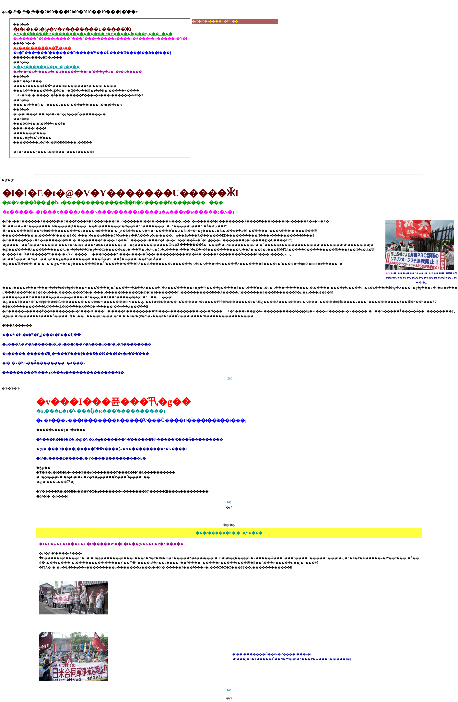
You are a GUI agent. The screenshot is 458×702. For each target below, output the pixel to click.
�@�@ (8, 180)
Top (229, 378)
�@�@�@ (11, 388)
